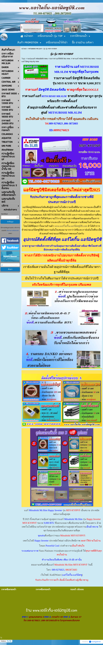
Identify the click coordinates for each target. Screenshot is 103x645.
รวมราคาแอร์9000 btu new (59, 59)
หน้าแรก (24, 48)
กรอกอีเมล (4, 214)
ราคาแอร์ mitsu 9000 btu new (83, 59)
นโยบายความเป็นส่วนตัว (12, 231)
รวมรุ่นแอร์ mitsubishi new (36, 59)
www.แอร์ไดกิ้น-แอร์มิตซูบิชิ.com (70, 226)
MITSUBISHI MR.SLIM (35, 48)
